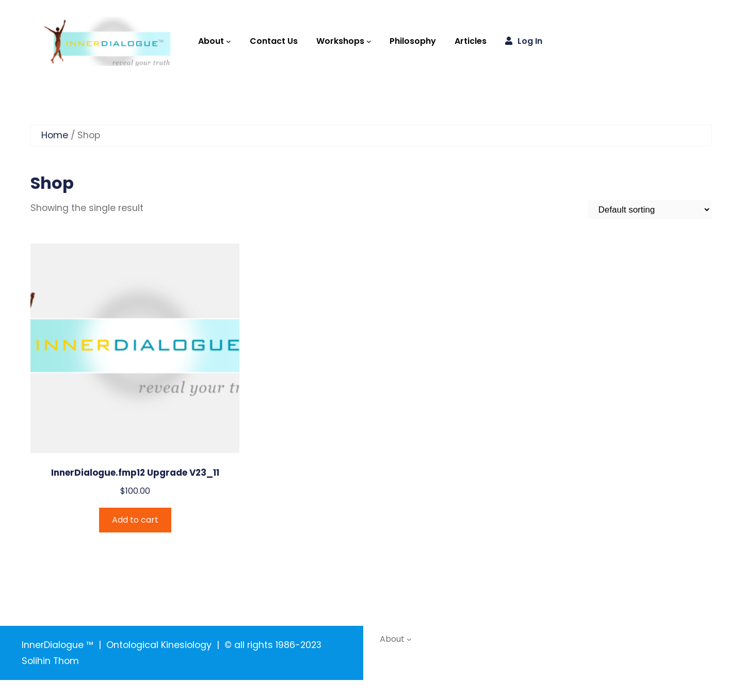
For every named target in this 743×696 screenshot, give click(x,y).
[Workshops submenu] (369, 41)
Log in (530, 41)
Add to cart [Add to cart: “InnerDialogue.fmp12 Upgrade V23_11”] (135, 520)
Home (54, 135)
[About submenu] (228, 41)
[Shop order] (650, 209)
